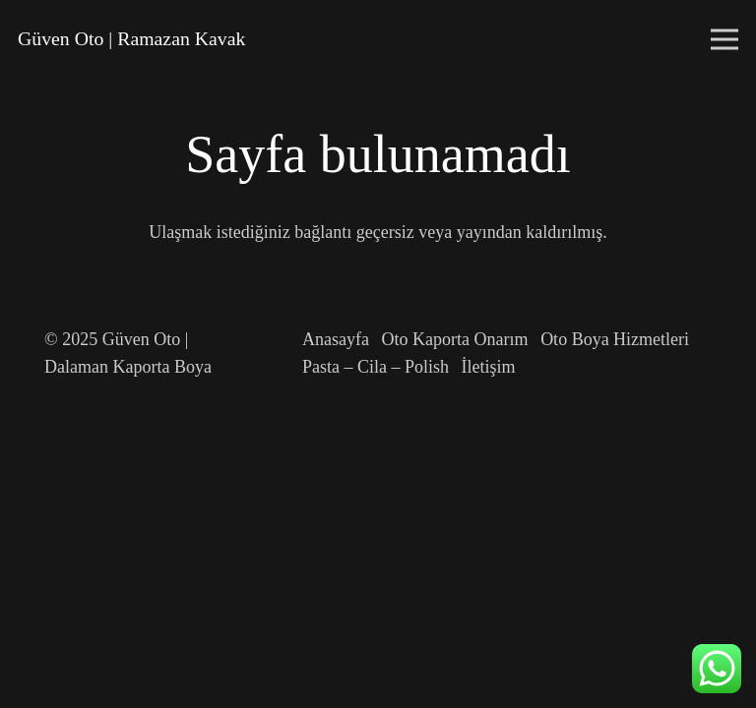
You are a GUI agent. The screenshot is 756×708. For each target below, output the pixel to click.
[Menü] (725, 39)
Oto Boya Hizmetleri (614, 339)
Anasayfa (335, 339)
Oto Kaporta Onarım (455, 339)
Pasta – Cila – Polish (375, 367)
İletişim (489, 367)
